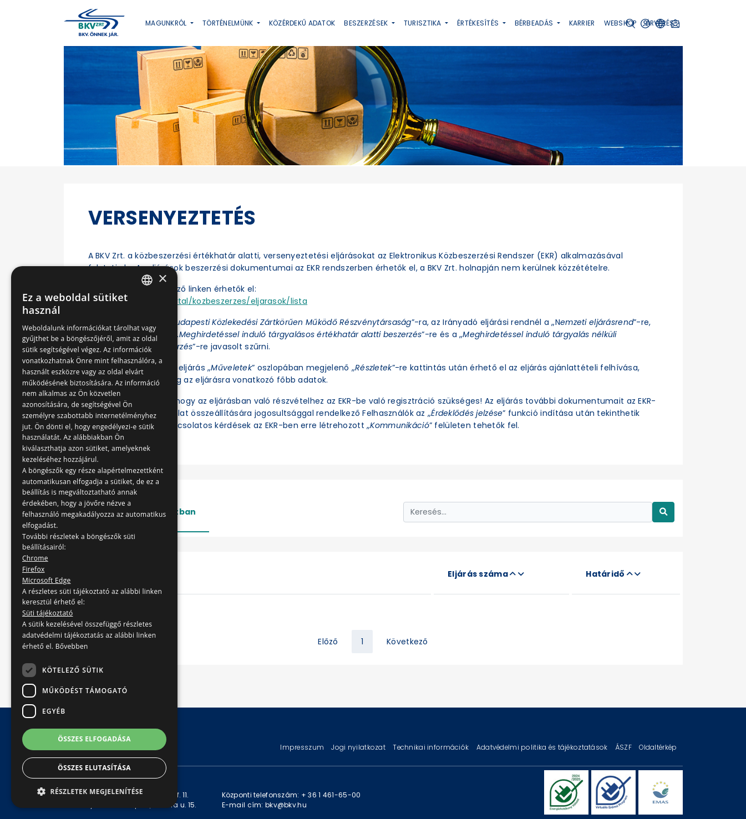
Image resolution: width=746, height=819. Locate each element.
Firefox (33, 569)
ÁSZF (624, 747)
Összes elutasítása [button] (94, 767)
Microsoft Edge (46, 580)
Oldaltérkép (658, 747)
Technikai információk (431, 747)
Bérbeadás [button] (535, 23)
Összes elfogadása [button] (94, 739)
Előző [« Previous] (328, 641)
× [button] (162, 279)
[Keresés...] (527, 512)
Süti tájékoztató (47, 613)
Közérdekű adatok (302, 23)
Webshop (620, 23)
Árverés (660, 23)
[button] (94, 791)
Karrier (582, 23)
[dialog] (94, 537)
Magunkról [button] (167, 23)
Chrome (35, 558)
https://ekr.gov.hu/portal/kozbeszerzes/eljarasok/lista (198, 301)
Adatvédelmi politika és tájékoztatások (543, 747)
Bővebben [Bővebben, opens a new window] (71, 646)
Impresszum (303, 747)
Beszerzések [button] (366, 23)
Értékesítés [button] (478, 23)
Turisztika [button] (423, 23)
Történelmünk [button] (228, 23)
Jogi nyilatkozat (359, 747)
